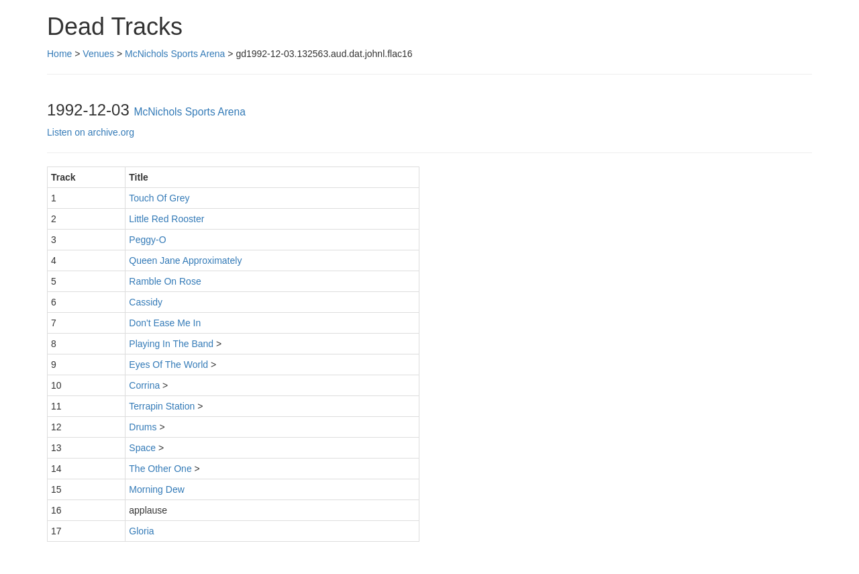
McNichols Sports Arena (175, 53)
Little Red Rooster (166, 218)
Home (59, 53)
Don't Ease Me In (165, 323)
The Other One (160, 468)
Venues (98, 53)
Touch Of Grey (159, 198)
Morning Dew (156, 489)
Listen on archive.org (90, 132)
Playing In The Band (171, 343)
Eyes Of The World (168, 364)
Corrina (144, 385)
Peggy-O (147, 239)
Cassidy (145, 302)
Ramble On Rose (165, 281)
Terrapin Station (162, 406)
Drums (142, 427)
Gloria (141, 531)
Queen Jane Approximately (185, 260)
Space (142, 447)
